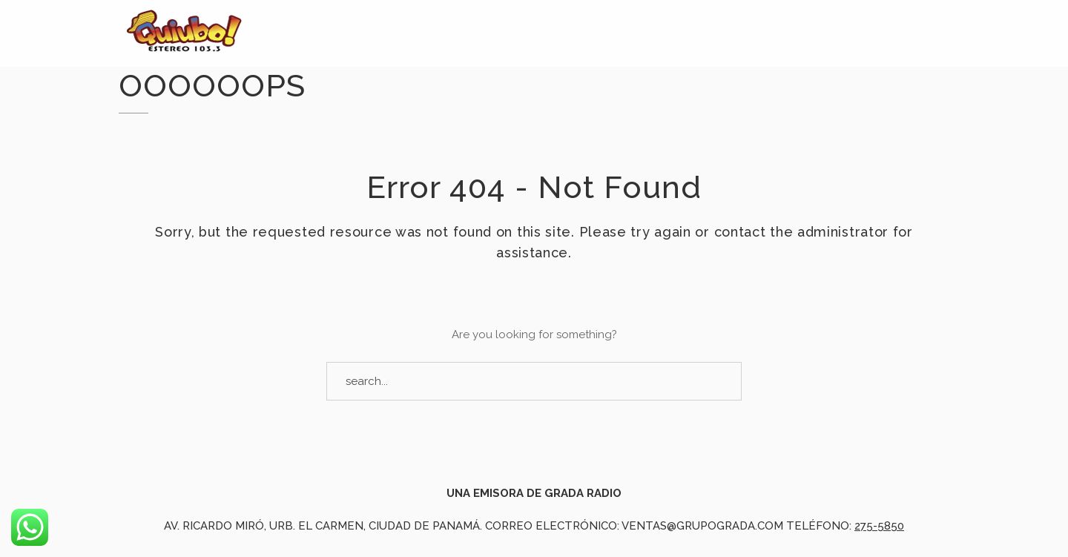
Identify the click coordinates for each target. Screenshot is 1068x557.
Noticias (511, 31)
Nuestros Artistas (880, 46)
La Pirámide (620, 35)
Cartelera (736, 39)
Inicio (422, 29)
